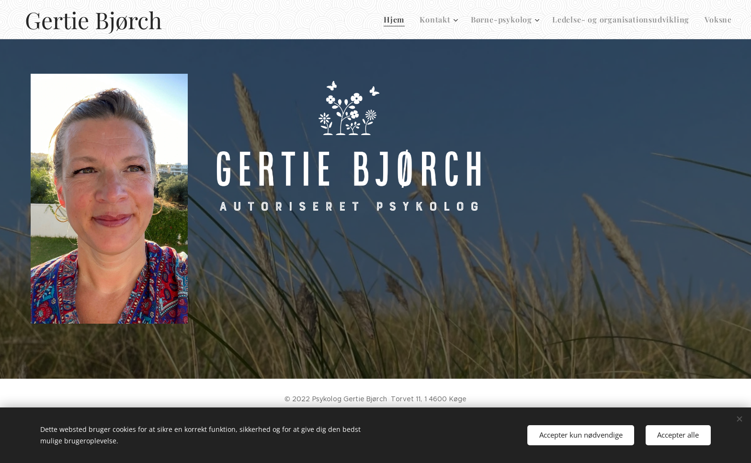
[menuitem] (396, 20)
